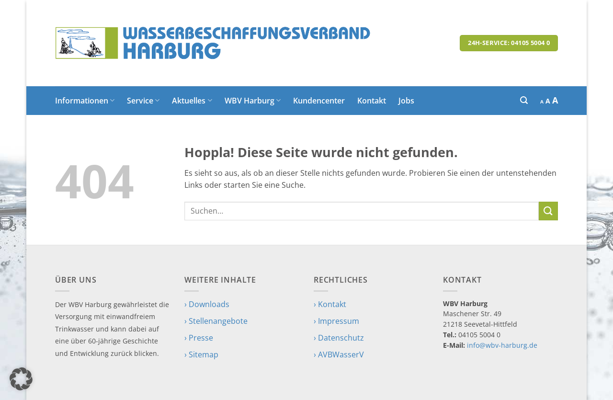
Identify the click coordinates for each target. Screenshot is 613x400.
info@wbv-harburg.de (502, 345)
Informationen (84, 100)
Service (143, 100)
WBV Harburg (253, 100)
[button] (524, 100)
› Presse (198, 337)
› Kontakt (330, 304)
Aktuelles (192, 100)
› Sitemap (201, 354)
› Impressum (336, 321)
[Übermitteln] (548, 211)
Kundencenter (319, 100)
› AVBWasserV (339, 354)
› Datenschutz (339, 337)
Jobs (406, 100)
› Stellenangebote (216, 321)
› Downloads (206, 304)
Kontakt (371, 100)
